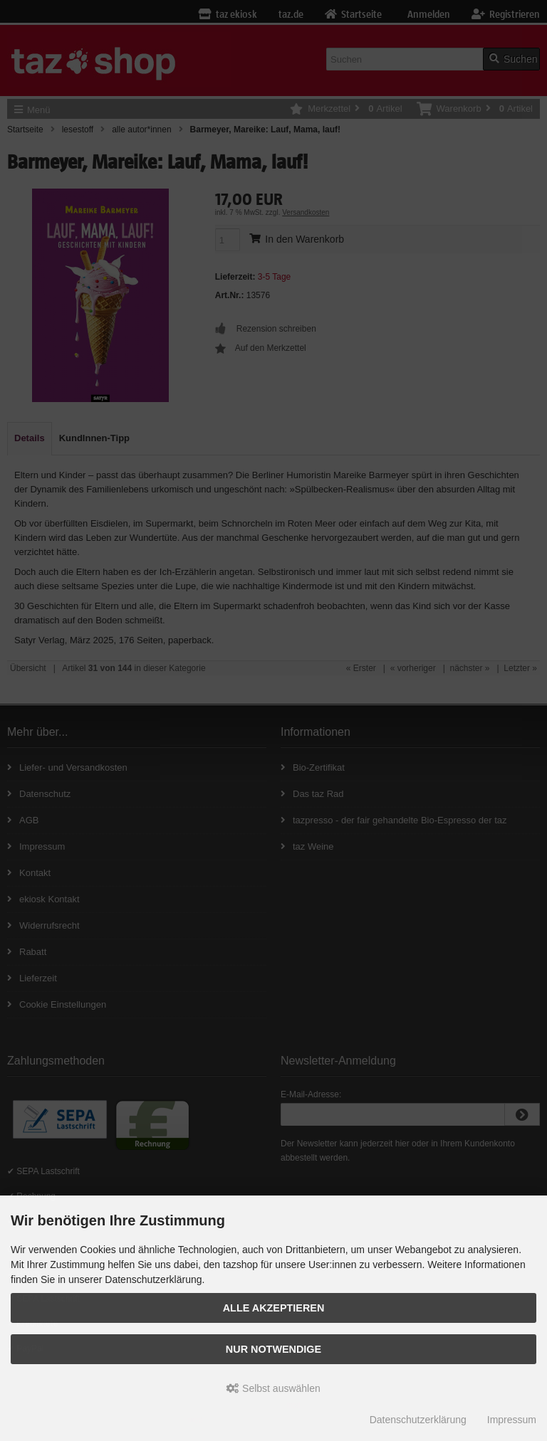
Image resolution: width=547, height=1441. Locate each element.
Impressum (511, 1419)
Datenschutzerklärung (418, 1419)
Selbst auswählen (273, 1388)
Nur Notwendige (273, 1349)
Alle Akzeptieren (274, 1308)
